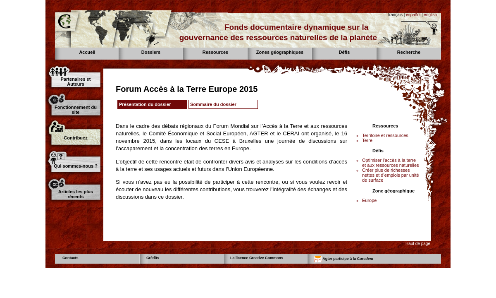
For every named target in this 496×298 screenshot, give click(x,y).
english (430, 14)
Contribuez (75, 137)
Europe (369, 200)
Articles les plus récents (75, 194)
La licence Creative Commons (256, 258)
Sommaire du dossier (213, 104)
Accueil (87, 52)
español (413, 14)
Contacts (70, 258)
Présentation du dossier (145, 104)
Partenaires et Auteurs (76, 82)
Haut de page (417, 243)
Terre (367, 140)
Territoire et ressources (385, 135)
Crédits (152, 258)
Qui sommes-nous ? (76, 165)
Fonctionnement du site (76, 110)
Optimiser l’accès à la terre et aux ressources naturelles (390, 163)
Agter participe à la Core (343, 259)
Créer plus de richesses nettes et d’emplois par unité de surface (390, 175)
